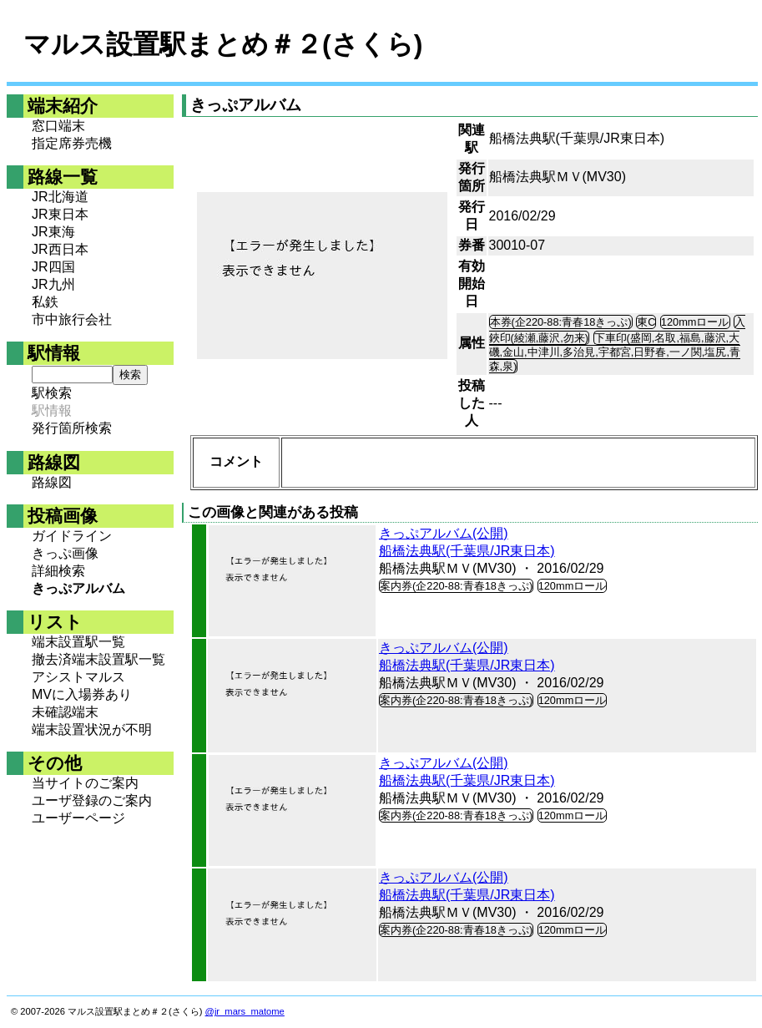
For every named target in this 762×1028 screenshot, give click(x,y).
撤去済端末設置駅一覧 (98, 659)
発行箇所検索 (72, 428)
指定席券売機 (72, 143)
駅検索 (52, 393)
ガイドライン (72, 536)
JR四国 (53, 267)
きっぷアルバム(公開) (443, 533)
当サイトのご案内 (85, 783)
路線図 (52, 482)
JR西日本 (60, 249)
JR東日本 (60, 214)
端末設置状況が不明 (92, 729)
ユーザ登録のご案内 (92, 800)
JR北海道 (60, 197)
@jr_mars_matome (245, 1011)
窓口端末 (58, 126)
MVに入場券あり (82, 694)
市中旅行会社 (72, 319)
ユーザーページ (78, 818)
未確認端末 (65, 712)
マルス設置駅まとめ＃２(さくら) (222, 44)
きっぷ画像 (65, 553)
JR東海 (53, 232)
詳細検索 (58, 571)
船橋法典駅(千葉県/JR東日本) (467, 551)
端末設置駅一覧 (78, 642)
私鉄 (45, 302)
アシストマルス (78, 677)
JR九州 (53, 284)
